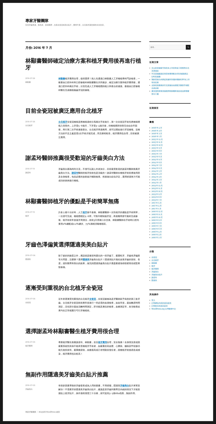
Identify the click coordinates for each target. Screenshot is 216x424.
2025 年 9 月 (157, 148)
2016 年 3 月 (157, 234)
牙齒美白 (29, 389)
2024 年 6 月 (157, 168)
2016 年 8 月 (157, 223)
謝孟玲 (28, 172)
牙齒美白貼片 (157, 274)
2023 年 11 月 (157, 188)
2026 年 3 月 (157, 131)
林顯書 (28, 82)
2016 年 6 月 (157, 229)
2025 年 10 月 (157, 145)
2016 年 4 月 (157, 232)
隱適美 (28, 259)
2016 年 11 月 (157, 214)
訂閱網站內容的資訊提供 (161, 303)
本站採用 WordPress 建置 (49, 412)
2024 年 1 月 (157, 182)
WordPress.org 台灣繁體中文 (164, 309)
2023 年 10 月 (157, 191)
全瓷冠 (28, 302)
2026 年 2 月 (157, 133)
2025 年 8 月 (157, 151)
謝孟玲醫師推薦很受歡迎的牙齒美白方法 (75, 158)
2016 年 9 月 (157, 220)
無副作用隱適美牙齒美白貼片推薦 (66, 374)
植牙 (27, 216)
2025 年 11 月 (157, 142)
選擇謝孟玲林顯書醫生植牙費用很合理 (72, 331)
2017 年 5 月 (157, 203)
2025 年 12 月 (157, 139)
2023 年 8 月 (157, 197)
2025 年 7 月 (157, 154)
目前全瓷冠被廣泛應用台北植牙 (63, 110)
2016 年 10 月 (157, 217)
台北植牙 (62, 121)
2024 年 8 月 (157, 162)
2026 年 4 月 (157, 128)
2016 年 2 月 (157, 237)
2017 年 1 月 (156, 208)
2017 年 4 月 (157, 206)
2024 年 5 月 (157, 171)
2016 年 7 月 (157, 226)
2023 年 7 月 (157, 200)
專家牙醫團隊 (36, 20)
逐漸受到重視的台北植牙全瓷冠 (63, 287)
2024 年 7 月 (157, 165)
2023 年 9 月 (157, 194)
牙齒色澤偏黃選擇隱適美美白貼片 (66, 244)
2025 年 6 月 (157, 156)
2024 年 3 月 (157, 177)
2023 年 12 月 (157, 185)
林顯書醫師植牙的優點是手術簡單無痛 (72, 201)
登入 (153, 300)
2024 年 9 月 (157, 159)
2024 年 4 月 (157, 174)
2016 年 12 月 (157, 211)
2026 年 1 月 (157, 136)
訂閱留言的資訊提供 (160, 306)
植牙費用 (29, 346)
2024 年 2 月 (157, 180)
